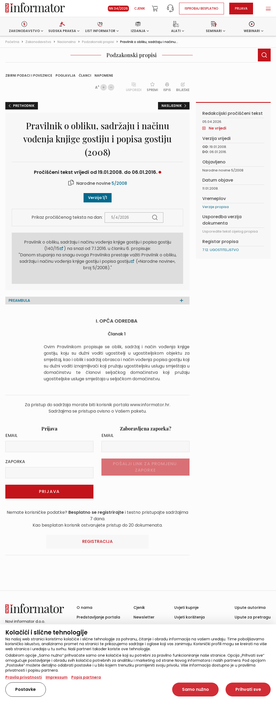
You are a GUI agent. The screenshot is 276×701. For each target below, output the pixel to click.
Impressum (57, 677)
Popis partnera (86, 677)
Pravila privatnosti (23, 677)
